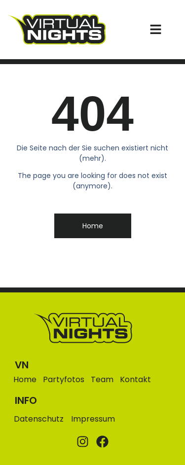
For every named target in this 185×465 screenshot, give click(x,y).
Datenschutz (39, 419)
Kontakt (135, 380)
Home (25, 380)
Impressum (93, 419)
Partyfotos (63, 380)
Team (102, 380)
